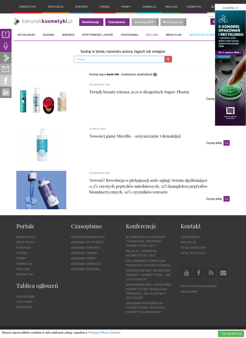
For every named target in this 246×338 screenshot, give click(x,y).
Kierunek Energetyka (88, 237)
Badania (48, 34)
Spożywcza (55, 6)
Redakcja (188, 242)
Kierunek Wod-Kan (85, 269)
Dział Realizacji (193, 253)
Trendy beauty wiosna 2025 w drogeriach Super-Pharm (139, 91)
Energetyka (27, 6)
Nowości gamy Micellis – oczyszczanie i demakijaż (135, 136)
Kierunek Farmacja (86, 264)
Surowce (81, 6)
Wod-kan (171, 6)
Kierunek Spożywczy (87, 242)
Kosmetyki (194, 6)
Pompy (125, 6)
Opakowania (129, 34)
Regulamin (189, 291)
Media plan (173, 34)
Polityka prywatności (199, 286)
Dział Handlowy (193, 247)
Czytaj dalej (218, 143)
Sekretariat (190, 237)
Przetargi (24, 307)
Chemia (105, 6)
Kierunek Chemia (84, 253)
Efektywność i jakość (97, 34)
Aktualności (26, 34)
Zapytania (24, 302)
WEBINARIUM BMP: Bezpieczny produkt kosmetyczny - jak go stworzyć (148, 275)
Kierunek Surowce (85, 247)
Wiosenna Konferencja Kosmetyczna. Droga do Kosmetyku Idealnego (145, 307)
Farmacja (149, 6)
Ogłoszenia (25, 296)
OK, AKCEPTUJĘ (232, 333)
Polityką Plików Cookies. (104, 332)
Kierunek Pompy (83, 258)
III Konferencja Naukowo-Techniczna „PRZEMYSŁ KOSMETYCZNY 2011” (146, 241)
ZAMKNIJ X (230, 8)
